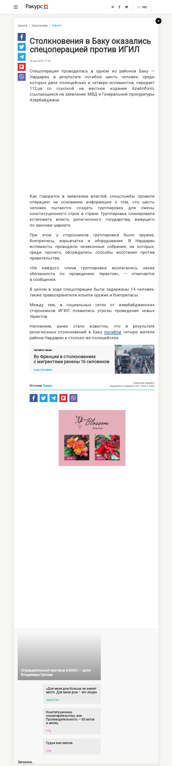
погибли (112, 332)
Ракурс (47, 385)
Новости (22, 25)
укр (139, 7)
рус (144, 7)
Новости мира (40, 25)
